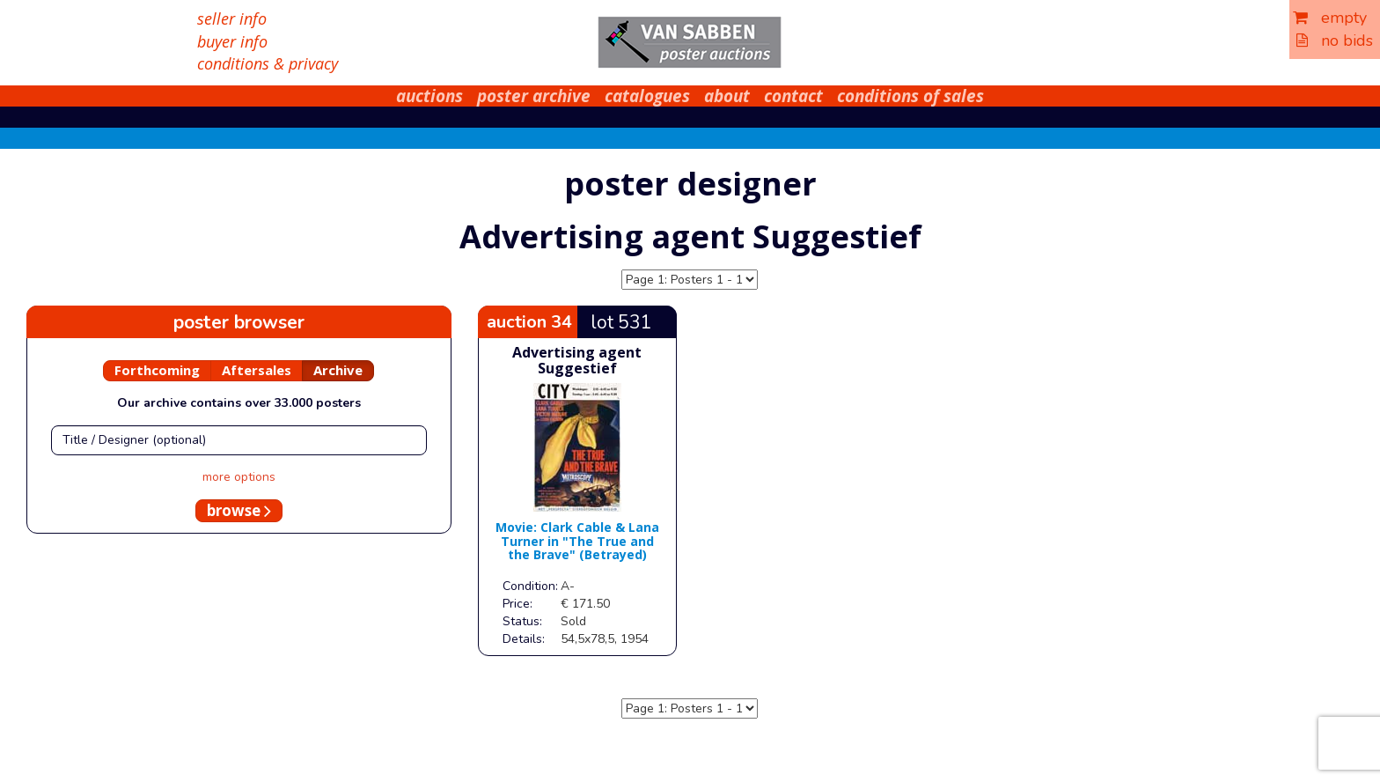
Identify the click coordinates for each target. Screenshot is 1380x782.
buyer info (232, 41)
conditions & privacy (267, 63)
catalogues (647, 96)
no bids (1334, 40)
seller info (232, 18)
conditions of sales (910, 96)
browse (239, 510)
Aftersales (256, 370)
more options (238, 476)
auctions (429, 96)
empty (1330, 17)
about (727, 96)
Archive (338, 370)
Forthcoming (157, 370)
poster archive (534, 96)
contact (793, 96)
